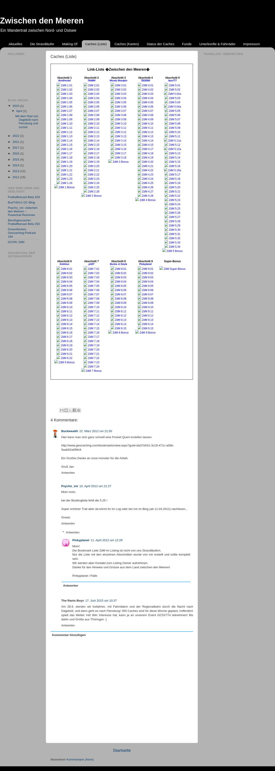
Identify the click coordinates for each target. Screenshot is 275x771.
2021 (16, 142)
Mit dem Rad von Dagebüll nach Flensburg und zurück (26, 121)
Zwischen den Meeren (42, 20)
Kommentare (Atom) (80, 759)
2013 (16, 171)
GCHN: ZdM (16, 242)
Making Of (69, 44)
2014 (16, 165)
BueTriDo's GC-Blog (21, 202)
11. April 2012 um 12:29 (107, 540)
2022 (16, 135)
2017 (16, 147)
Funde (187, 44)
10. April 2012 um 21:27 (95, 486)
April (19, 111)
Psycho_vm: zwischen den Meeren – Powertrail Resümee (23, 211)
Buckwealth (69, 431)
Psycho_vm (69, 486)
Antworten (68, 472)
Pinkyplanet (80, 540)
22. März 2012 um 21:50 (95, 431)
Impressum (251, 44)
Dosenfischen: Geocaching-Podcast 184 (22, 233)
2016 (16, 153)
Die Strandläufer (42, 44)
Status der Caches (160, 44)
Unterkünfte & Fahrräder (217, 44)
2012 (16, 177)
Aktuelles (15, 44)
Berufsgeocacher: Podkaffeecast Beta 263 (24, 222)
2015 (16, 159)
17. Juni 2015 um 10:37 (101, 600)
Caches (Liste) (96, 44)
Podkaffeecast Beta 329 (24, 197)
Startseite (122, 750)
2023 (16, 106)
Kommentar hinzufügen (69, 635)
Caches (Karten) (126, 44)
